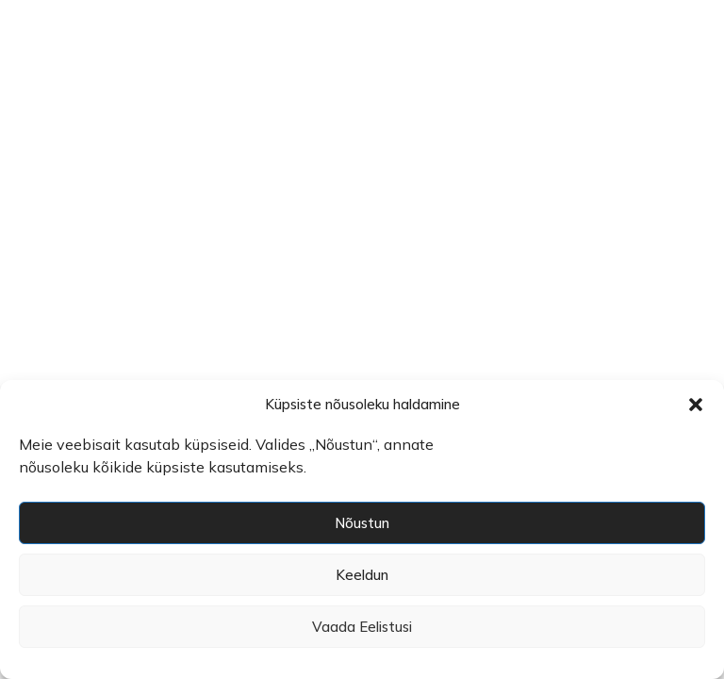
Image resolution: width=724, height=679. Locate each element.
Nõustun (362, 523)
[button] (695, 404)
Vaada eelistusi (362, 627)
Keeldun (362, 575)
